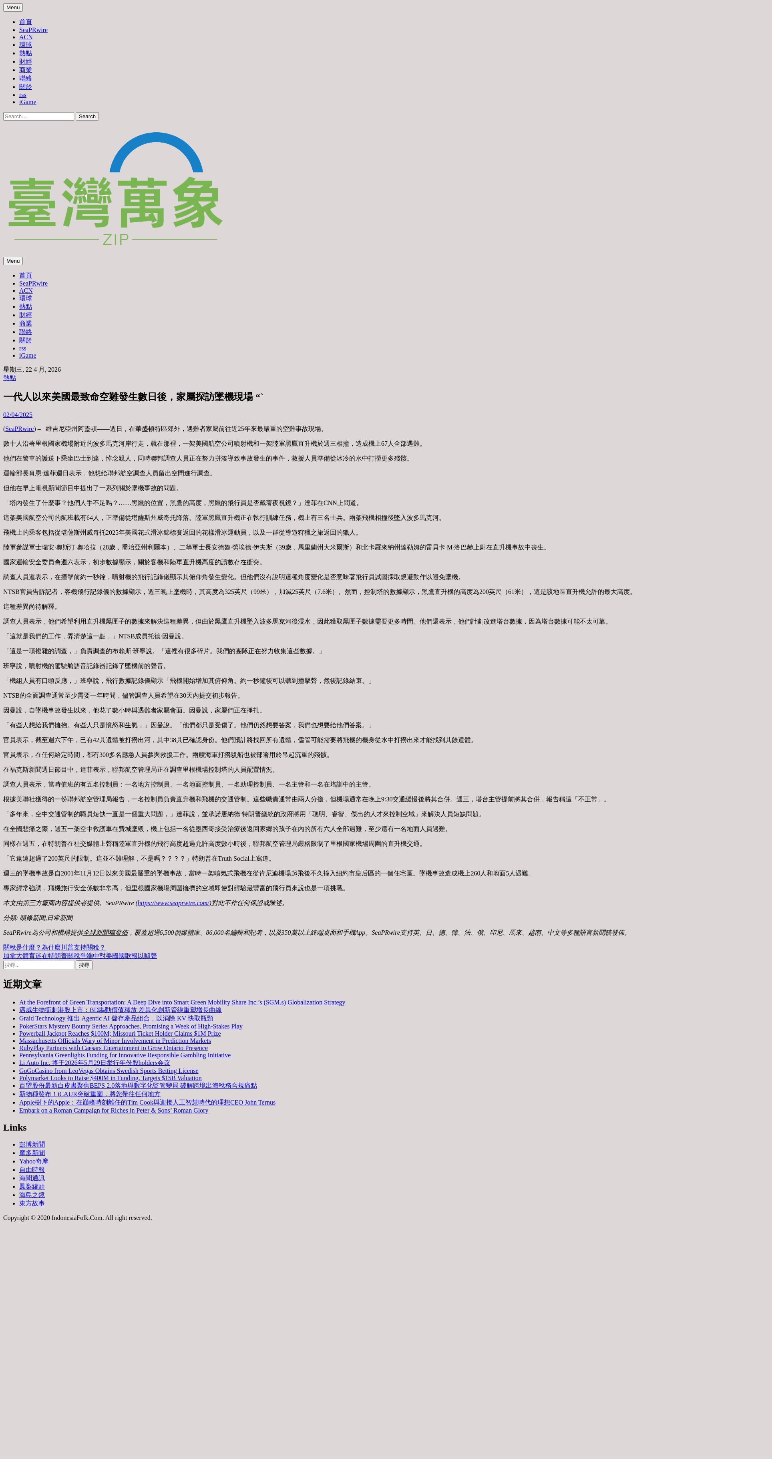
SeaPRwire (33, 29)
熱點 (25, 53)
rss (22, 94)
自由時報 (32, 1169)
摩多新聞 (32, 1152)
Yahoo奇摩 (33, 1161)
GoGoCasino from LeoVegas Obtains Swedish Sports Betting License (109, 1070)
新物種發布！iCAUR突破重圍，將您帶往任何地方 (90, 1094)
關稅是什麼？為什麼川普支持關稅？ (54, 947)
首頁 (25, 21)
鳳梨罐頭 (32, 1186)
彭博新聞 (32, 1144)
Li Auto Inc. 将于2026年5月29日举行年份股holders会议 (94, 1062)
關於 (25, 86)
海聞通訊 (32, 1178)
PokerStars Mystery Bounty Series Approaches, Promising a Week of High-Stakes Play (131, 1026)
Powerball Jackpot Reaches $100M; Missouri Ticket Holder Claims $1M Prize (120, 1033)
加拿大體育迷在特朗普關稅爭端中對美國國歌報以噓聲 (80, 955)
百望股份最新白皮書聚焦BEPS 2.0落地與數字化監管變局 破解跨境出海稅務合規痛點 (138, 1085)
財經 (25, 61)
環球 (25, 44)
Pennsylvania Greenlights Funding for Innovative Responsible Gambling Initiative (125, 1055)
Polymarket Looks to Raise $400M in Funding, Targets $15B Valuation (110, 1078)
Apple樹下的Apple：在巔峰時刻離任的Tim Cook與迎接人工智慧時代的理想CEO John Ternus (147, 1102)
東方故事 (32, 1203)
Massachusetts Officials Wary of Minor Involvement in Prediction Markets (115, 1040)
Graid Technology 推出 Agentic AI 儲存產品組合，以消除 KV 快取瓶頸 (116, 1018)
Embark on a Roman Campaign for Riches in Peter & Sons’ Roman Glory (114, 1110)
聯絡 (25, 78)
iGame (27, 102)
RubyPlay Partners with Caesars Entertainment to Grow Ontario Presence (113, 1047)
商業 (25, 69)
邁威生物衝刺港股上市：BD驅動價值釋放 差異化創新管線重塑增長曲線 (120, 1009)
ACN (26, 37)
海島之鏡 (32, 1194)
